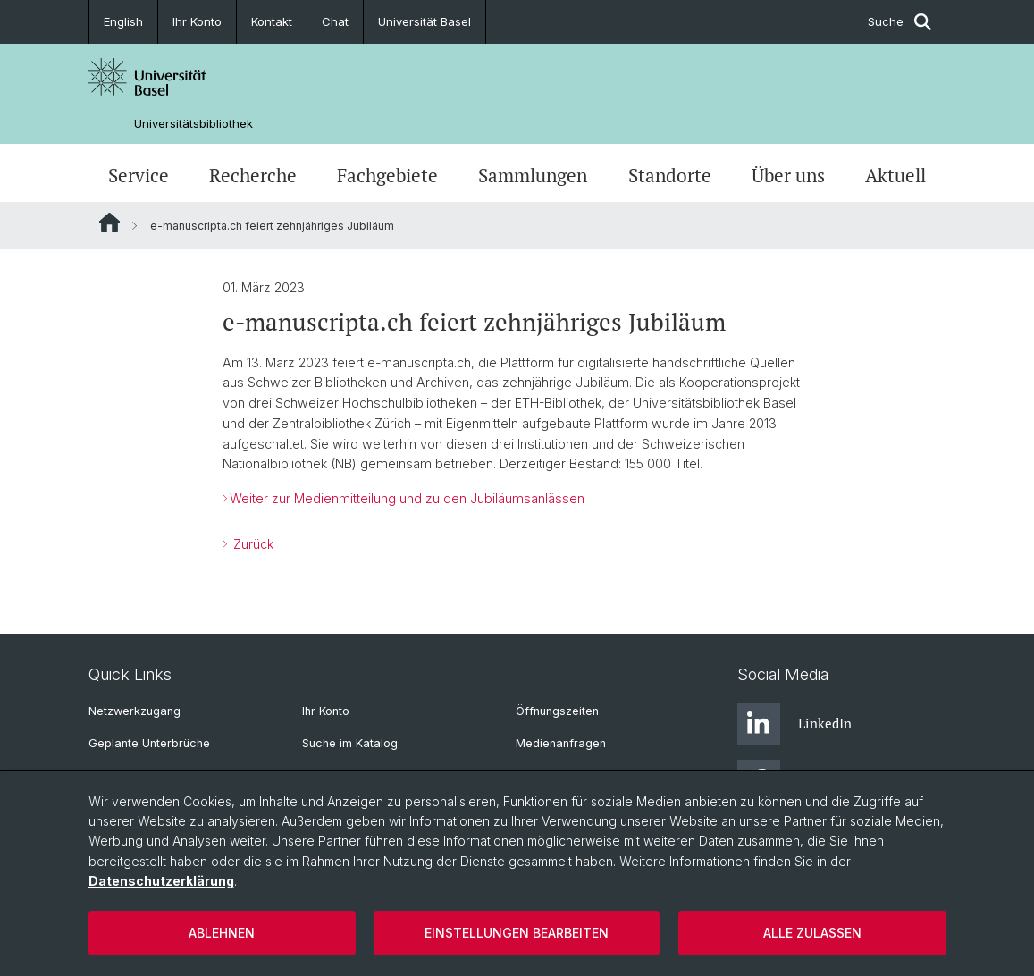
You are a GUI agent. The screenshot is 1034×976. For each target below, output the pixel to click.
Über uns (788, 175)
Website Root (109, 222)
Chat (335, 21)
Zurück (251, 543)
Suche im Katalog (350, 743)
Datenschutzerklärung (161, 880)
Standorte (669, 175)
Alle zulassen (812, 932)
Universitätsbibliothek (193, 123)
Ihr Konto (197, 21)
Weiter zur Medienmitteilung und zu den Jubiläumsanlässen (407, 498)
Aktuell (895, 175)
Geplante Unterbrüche (149, 743)
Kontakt (271, 21)
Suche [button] (899, 21)
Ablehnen (222, 932)
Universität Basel (424, 21)
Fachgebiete (387, 175)
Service (138, 175)
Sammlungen (532, 175)
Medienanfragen (561, 743)
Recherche (253, 175)
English (123, 21)
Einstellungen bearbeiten (517, 932)
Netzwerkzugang (134, 711)
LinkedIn (794, 724)
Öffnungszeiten (557, 711)
